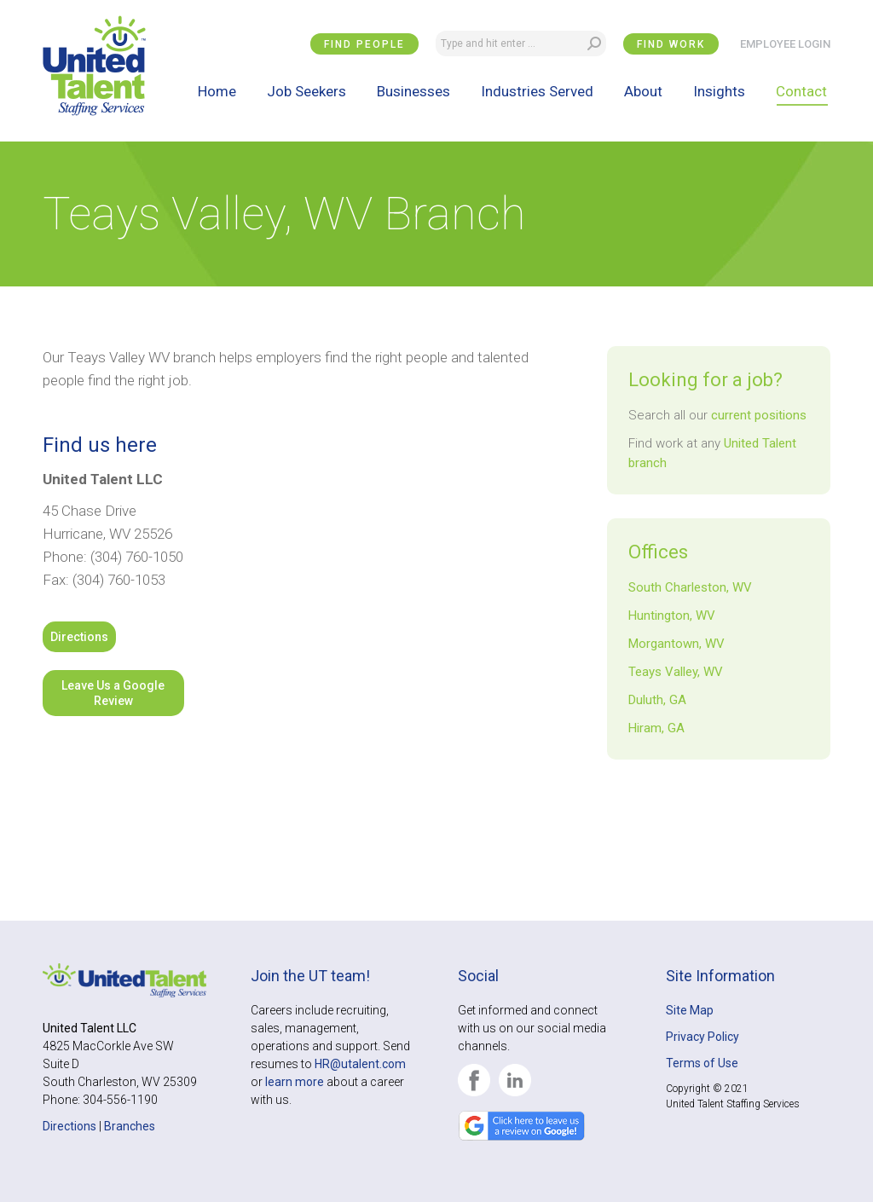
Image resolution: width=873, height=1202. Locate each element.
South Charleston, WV (690, 587)
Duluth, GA (657, 700)
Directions (79, 637)
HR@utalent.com (360, 1064)
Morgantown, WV (676, 643)
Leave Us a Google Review (113, 693)
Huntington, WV (671, 615)
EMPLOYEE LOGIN (785, 44)
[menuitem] (217, 91)
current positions (759, 415)
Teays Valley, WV (675, 671)
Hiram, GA (656, 728)
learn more (294, 1082)
